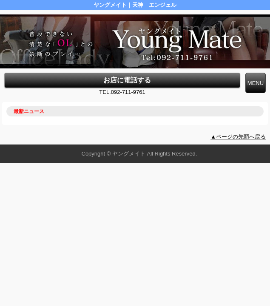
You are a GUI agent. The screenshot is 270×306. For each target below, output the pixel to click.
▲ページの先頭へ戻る (238, 136)
